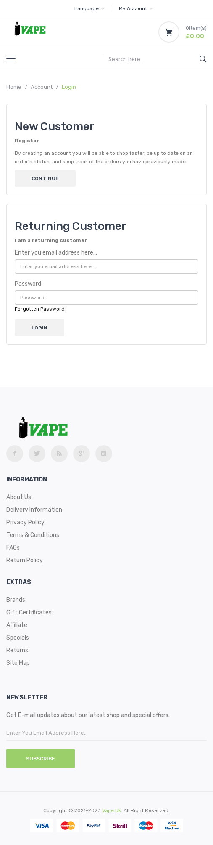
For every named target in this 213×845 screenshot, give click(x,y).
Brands (15, 599)
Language (89, 8)
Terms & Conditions (32, 535)
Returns (17, 650)
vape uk (111, 810)
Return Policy (24, 560)
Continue (45, 178)
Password (28, 283)
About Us (18, 497)
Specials (17, 637)
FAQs (13, 547)
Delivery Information (34, 509)
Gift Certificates (29, 612)
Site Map (18, 663)
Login (69, 87)
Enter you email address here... (56, 252)
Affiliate (16, 625)
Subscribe (40, 759)
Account (42, 87)
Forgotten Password (40, 309)
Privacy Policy (25, 522)
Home (13, 87)
